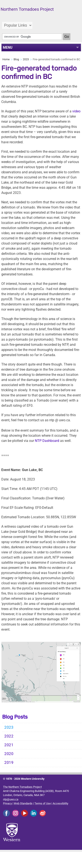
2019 (9, 762)
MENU (7, 47)
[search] (32, 36)
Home (6, 59)
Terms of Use (42, 803)
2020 (9, 754)
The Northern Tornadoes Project (22, 787)
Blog (16, 59)
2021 (9, 745)
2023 (26, 59)
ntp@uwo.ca (10, 799)
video (76, 111)
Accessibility (60, 803)
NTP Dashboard (47, 441)
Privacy (7, 803)
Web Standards (23, 803)
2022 (9, 736)
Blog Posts (15, 717)
